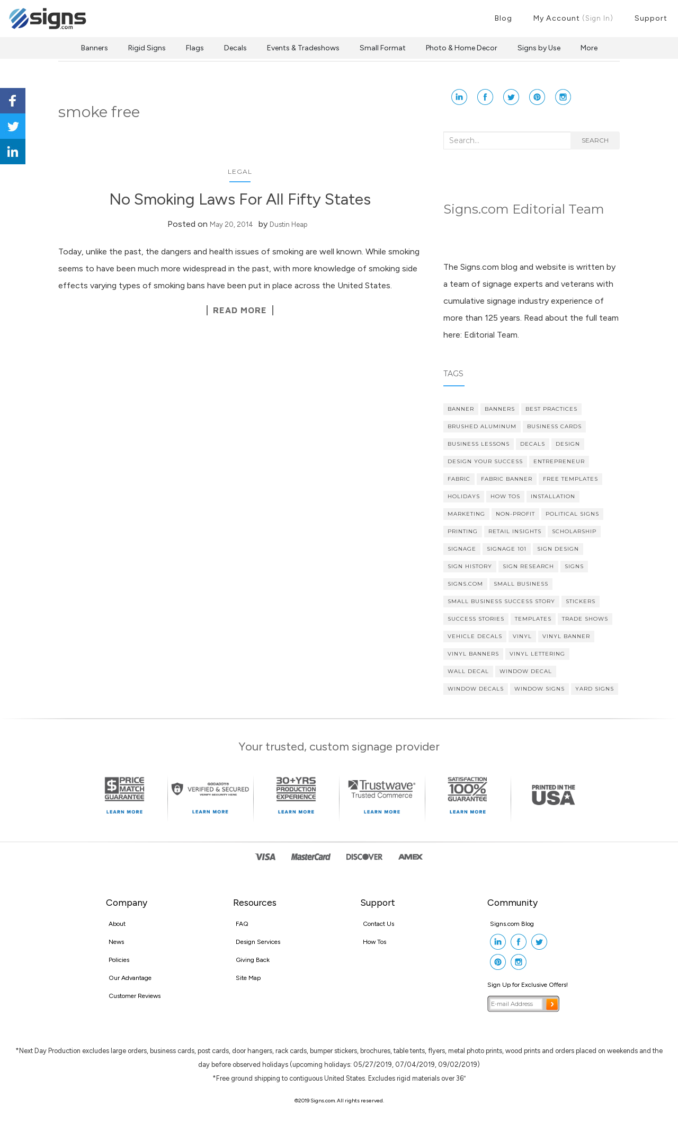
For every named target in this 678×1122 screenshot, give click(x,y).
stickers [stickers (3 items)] (580, 601)
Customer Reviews (134, 996)
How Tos (374, 942)
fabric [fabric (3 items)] (459, 478)
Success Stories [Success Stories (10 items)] (476, 618)
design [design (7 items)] (568, 443)
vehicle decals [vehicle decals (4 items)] (475, 636)
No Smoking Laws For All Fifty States (240, 199)
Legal (240, 171)
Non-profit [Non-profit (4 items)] (515, 513)
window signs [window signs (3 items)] (539, 688)
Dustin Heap (288, 224)
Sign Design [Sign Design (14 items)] (558, 548)
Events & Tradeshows (303, 47)
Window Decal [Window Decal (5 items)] (525, 671)
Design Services (258, 942)
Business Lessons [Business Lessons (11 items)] (479, 443)
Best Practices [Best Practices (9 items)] (551, 408)
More (589, 47)
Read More (240, 310)
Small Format (383, 47)
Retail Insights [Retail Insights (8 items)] (514, 531)
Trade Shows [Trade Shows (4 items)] (585, 618)
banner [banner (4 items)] (461, 408)
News (116, 942)
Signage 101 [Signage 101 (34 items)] (507, 548)
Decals (235, 47)
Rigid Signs (147, 47)
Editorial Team (491, 335)
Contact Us (378, 923)
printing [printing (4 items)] (463, 531)
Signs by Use (539, 47)
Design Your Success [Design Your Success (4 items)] (485, 461)
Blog (503, 18)
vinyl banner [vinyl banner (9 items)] (566, 636)
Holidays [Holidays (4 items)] (464, 496)
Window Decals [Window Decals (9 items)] (476, 688)
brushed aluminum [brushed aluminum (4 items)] (482, 426)
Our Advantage (130, 978)
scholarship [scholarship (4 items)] (574, 531)
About (117, 923)
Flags (195, 47)
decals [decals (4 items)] (532, 443)
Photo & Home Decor (461, 47)
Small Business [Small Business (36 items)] (521, 583)
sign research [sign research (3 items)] (528, 566)
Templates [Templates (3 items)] (533, 618)
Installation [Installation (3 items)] (553, 496)
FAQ (242, 923)
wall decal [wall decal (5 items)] (468, 671)
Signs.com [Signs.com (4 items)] (465, 583)
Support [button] (651, 18)
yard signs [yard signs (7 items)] (594, 688)
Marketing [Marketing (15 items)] (466, 513)
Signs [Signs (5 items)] (574, 566)
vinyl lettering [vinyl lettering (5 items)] (537, 653)
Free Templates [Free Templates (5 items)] (570, 478)
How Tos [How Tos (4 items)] (505, 496)
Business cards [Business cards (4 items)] (554, 426)
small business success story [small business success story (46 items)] (501, 601)
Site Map (248, 978)
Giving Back (253, 960)
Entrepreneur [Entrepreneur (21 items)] (559, 461)
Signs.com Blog (512, 923)
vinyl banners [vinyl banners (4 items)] (473, 653)
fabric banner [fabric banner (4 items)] (506, 478)
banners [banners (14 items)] (500, 408)
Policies (119, 960)
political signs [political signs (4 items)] (572, 513)
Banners (94, 47)
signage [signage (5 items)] (462, 548)
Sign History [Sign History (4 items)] (470, 566)
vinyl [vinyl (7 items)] (522, 636)
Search (595, 140)
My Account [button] (573, 18)
